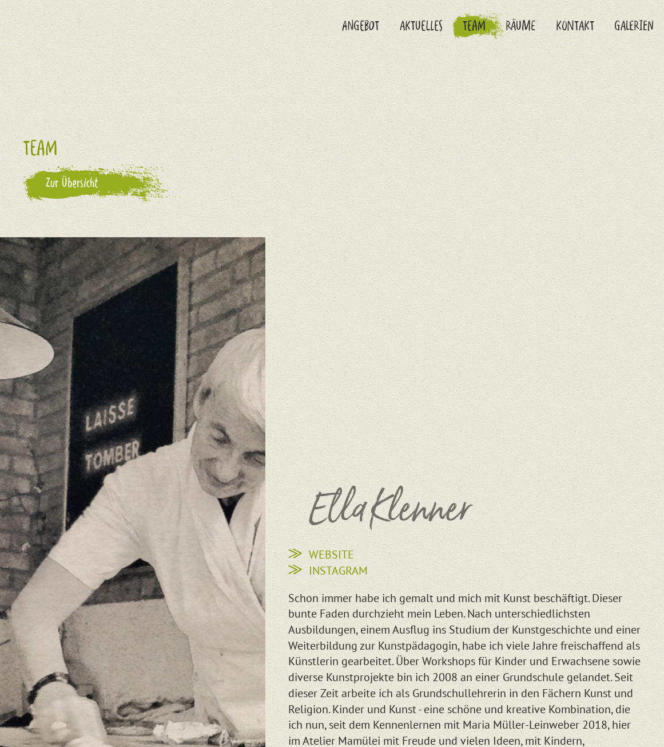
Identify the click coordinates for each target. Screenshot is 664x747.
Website (331, 554)
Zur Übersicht (72, 182)
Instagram (338, 570)
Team (474, 25)
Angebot (360, 25)
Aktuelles (421, 25)
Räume (520, 25)
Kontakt (575, 25)
